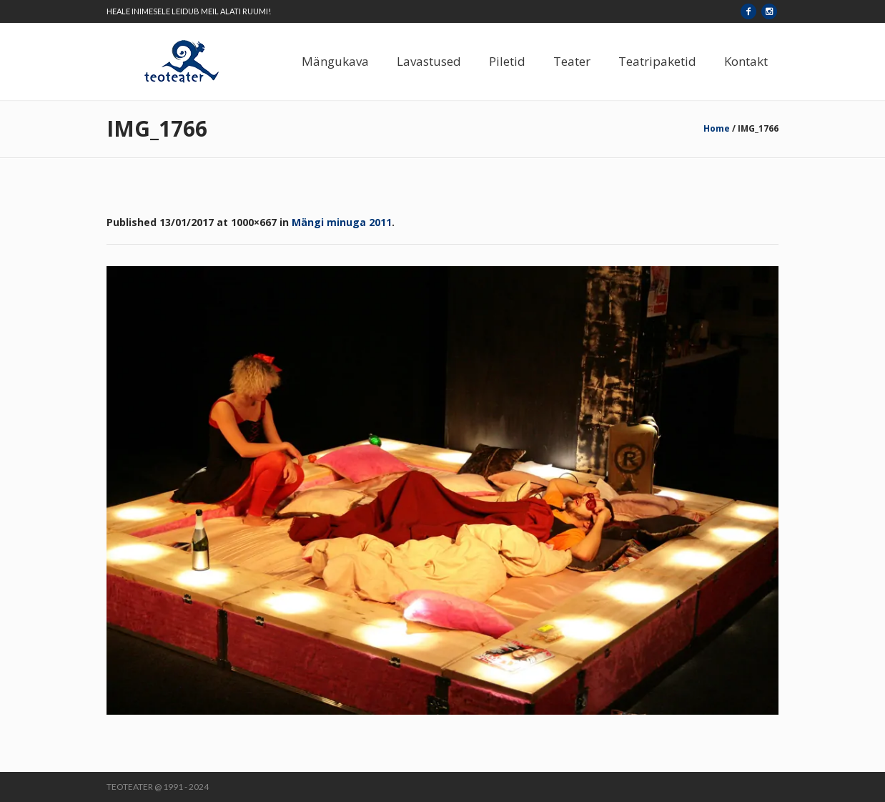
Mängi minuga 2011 (342, 222)
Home (716, 128)
